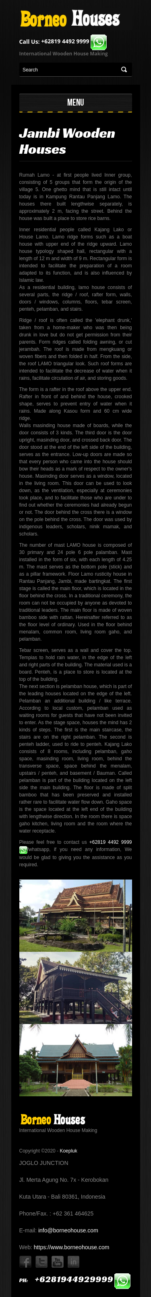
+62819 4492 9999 (74, 41)
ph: (75, 1280)
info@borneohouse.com (67, 1230)
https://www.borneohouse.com (70, 1247)
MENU (75, 102)
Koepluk (68, 1151)
